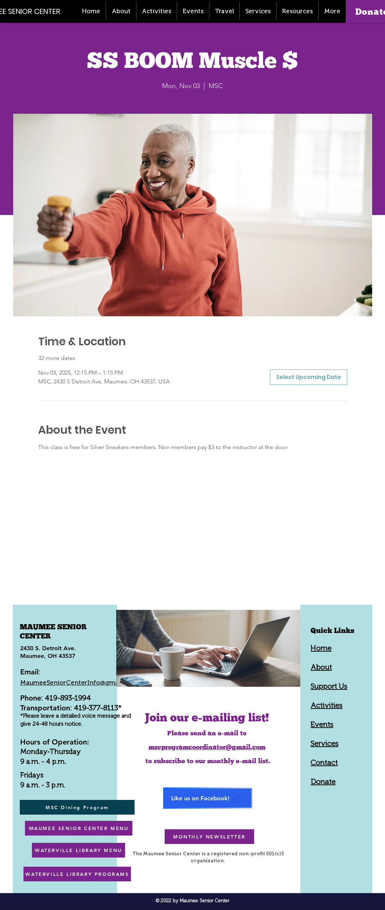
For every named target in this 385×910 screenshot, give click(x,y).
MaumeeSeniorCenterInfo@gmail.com (78, 682)
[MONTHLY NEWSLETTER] (209, 836)
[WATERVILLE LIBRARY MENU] (78, 850)
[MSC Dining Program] (77, 807)
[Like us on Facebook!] (208, 798)
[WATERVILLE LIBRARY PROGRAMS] (77, 874)
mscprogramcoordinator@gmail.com (206, 747)
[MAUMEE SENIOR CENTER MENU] (78, 828)
